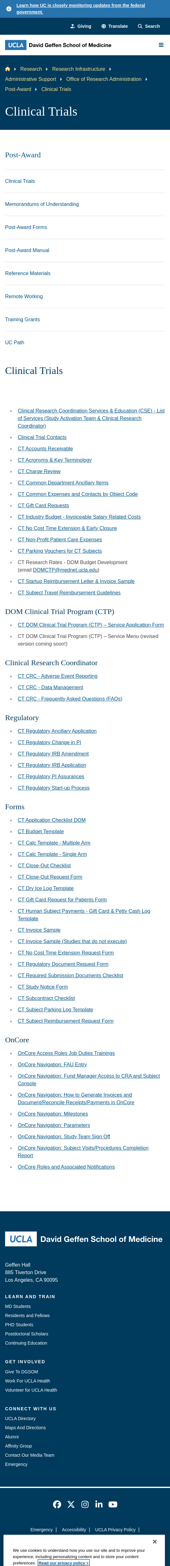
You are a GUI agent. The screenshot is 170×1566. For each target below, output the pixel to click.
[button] (114, 26)
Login (117, 1541)
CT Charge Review (39, 471)
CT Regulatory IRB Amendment (53, 753)
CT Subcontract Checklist (46, 998)
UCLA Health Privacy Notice (74, 1541)
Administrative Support (30, 79)
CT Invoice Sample (39, 930)
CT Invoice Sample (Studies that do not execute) (72, 941)
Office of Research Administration (103, 79)
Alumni (12, 1436)
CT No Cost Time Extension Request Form (66, 952)
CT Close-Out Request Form (50, 877)
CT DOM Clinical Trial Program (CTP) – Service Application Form (91, 625)
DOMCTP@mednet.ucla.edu (65, 570)
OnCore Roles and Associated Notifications (66, 1167)
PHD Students (19, 1324)
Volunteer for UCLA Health (31, 1390)
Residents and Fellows (27, 1315)
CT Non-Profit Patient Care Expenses (60, 539)
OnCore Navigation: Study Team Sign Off (64, 1136)
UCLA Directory (20, 1418)
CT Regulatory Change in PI (49, 742)
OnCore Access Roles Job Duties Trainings (66, 1053)
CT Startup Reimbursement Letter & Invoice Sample (76, 581)
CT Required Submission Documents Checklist (70, 975)
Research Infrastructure (78, 69)
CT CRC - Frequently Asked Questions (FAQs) (70, 699)
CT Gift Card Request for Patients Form (62, 899)
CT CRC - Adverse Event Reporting (57, 676)
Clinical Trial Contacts (42, 437)
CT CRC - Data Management (50, 687)
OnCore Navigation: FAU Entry (52, 1064)
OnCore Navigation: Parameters (54, 1125)
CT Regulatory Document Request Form (63, 964)
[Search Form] (149, 26)
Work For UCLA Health (27, 1380)
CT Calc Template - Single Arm (52, 854)
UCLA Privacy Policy (115, 1529)
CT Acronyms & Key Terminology (55, 460)
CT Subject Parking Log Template (55, 1009)
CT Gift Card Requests (43, 505)
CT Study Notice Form (43, 987)
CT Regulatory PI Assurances (51, 776)
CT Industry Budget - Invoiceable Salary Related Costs (79, 517)
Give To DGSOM (21, 1371)
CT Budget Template (41, 831)
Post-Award (18, 89)
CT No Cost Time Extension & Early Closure (67, 528)
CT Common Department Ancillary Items (63, 482)
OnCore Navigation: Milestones (53, 1114)
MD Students (18, 1306)
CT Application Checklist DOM (52, 820)
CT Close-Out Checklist (44, 865)
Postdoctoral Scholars (26, 1333)
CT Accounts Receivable (45, 448)
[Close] (155, 1559)
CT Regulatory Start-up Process (53, 788)
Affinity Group (18, 1446)
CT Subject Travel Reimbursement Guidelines (69, 592)
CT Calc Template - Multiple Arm (54, 843)
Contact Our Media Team (29, 1455)
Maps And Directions (25, 1427)
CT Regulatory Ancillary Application (57, 731)
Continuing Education (26, 1343)
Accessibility (74, 1529)
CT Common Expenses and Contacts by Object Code (78, 494)
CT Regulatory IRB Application (52, 765)
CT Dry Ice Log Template (46, 888)
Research (31, 69)
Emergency (16, 1464)
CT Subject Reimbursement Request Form (66, 1021)
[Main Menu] (161, 45)
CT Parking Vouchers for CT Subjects (60, 551)
